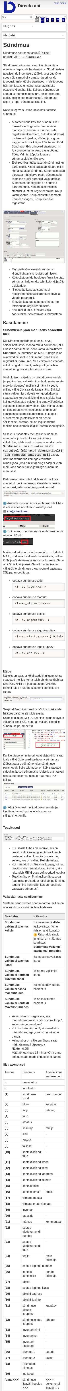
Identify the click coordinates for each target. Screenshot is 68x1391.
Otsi (31, 17)
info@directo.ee (17, 511)
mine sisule (60, 3)
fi (47, 19)
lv (58, 19)
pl (63, 19)
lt (52, 19)
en (36, 19)
